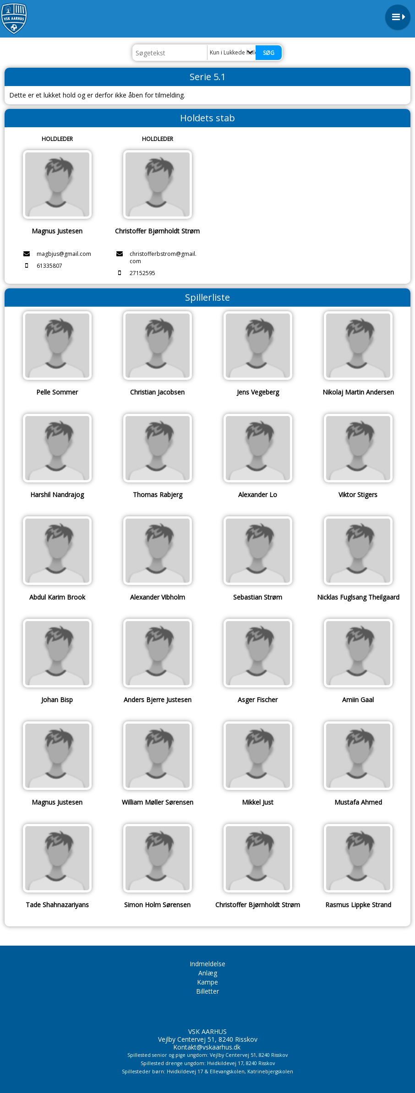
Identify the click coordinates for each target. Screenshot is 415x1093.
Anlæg (207, 973)
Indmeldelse (207, 963)
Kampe (207, 982)
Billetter (207, 991)
